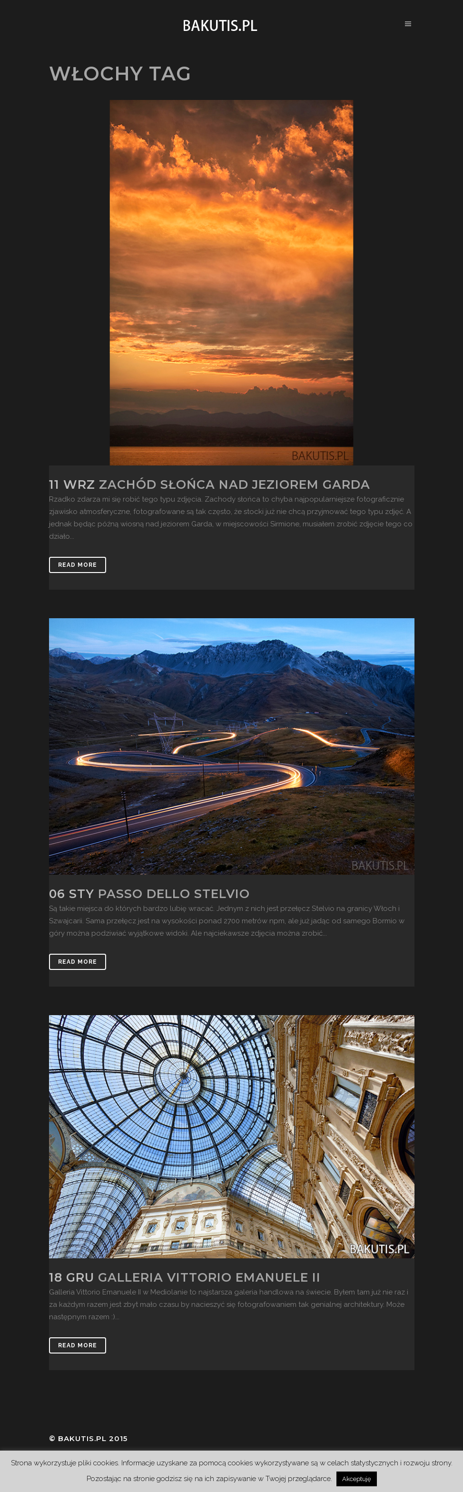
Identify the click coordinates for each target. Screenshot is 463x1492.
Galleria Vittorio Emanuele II (209, 1277)
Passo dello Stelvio (174, 894)
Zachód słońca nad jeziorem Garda (234, 484)
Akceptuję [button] (356, 1478)
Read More (77, 565)
